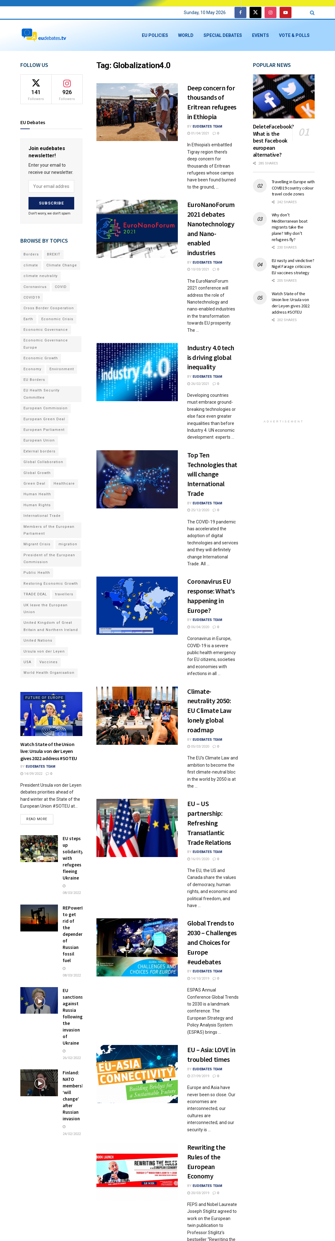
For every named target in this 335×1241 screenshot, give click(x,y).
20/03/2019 (198, 1193)
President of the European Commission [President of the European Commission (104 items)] (49, 558)
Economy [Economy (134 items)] (32, 369)
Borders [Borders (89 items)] (31, 254)
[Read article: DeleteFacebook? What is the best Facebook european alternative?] (284, 96)
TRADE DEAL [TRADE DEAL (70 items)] (35, 594)
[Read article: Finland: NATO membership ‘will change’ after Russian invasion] (39, 1082)
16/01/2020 (198, 859)
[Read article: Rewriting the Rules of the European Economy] (137, 1172)
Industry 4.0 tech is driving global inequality (210, 357)
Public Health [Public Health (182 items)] (36, 573)
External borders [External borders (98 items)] (39, 451)
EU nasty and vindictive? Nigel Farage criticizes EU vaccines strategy (293, 266)
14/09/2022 (31, 774)
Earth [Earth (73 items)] (28, 319)
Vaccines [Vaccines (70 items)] (48, 662)
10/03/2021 (198, 269)
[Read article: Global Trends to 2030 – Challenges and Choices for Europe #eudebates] (137, 947)
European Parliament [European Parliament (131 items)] (43, 430)
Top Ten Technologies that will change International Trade (212, 474)
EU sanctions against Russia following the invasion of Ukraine (73, 1016)
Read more (39, 817)
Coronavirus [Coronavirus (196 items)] (35, 287)
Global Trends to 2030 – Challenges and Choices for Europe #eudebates (212, 942)
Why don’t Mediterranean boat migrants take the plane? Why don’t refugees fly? (289, 227)
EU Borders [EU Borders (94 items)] (34, 380)
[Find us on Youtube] (285, 13)
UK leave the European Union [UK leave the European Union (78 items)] (45, 608)
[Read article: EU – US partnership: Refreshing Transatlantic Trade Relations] (137, 828)
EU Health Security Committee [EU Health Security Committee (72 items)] (41, 393)
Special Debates (223, 35)
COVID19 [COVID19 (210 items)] (31, 297)
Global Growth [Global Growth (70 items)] (37, 473)
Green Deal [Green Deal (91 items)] (34, 484)
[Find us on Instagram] (270, 13)
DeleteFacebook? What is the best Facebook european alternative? (273, 140)
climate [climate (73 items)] (30, 265)
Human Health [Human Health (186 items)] (37, 494)
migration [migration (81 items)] (68, 544)
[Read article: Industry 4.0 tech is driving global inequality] (137, 372)
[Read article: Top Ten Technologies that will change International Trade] (137, 479)
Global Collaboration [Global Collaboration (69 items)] (43, 462)
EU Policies (155, 35)
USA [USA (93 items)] (27, 662)
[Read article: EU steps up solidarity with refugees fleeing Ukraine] (39, 848)
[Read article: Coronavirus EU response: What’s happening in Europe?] (137, 606)
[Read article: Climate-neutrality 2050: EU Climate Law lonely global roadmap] (137, 716)
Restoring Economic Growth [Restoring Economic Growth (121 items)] (50, 584)
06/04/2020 (198, 627)
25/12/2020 (198, 510)
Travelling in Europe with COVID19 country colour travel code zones (293, 188)
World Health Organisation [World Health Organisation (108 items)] (49, 673)
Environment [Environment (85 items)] (61, 369)
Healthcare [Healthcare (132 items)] (64, 484)
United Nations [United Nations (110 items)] (37, 640)
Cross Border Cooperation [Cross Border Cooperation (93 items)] (48, 308)
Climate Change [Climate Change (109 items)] (61, 265)
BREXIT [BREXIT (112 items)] (53, 254)
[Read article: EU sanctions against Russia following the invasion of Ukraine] (39, 1000)
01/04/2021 (198, 133)
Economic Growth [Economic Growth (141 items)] (40, 358)
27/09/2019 (198, 1076)
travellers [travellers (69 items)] (64, 594)
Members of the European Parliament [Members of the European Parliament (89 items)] (49, 530)
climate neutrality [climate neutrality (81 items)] (40, 276)
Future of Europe (44, 698)
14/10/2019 (198, 978)
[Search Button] (312, 13)
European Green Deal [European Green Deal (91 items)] (44, 419)
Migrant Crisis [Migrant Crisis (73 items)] (36, 544)
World (185, 35)
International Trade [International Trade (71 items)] (42, 516)
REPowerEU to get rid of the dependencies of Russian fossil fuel (77, 934)
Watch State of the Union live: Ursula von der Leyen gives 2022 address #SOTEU (48, 751)
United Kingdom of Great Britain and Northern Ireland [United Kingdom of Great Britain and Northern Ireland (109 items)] (50, 626)
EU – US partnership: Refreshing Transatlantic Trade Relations (209, 822)
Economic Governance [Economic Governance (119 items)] (45, 330)
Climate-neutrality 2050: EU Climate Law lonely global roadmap (209, 710)
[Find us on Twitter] (255, 13)
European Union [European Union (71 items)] (39, 440)
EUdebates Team (207, 126)
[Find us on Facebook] (240, 13)
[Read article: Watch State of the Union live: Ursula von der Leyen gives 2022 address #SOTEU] (51, 714)
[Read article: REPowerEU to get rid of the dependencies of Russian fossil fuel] (39, 918)
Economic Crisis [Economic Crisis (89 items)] (57, 319)
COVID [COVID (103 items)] (61, 287)
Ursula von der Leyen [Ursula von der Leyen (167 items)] (44, 651)
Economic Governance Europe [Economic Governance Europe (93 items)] (45, 343)
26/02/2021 (198, 384)
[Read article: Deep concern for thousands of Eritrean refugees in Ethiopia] (137, 112)
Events (260, 35)
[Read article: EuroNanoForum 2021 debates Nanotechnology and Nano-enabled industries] (137, 229)
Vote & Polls (294, 35)
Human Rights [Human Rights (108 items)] (37, 505)
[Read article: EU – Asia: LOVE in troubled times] (137, 1074)
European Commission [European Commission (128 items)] (45, 408)
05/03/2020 (198, 746)
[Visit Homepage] (43, 35)
